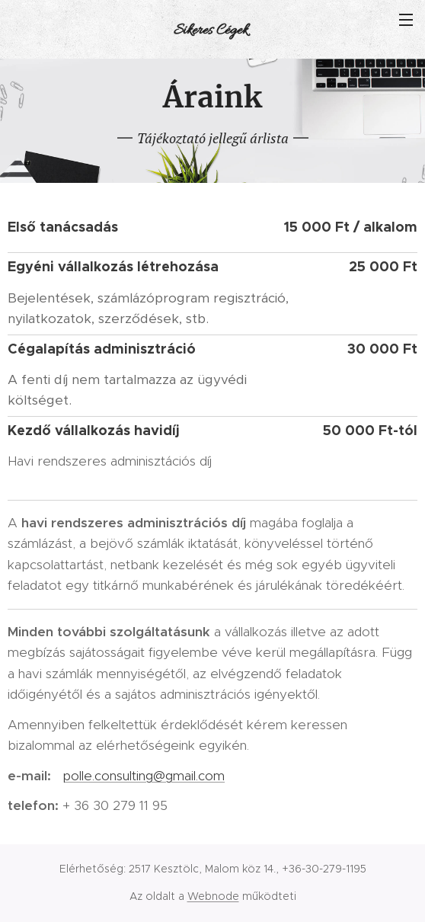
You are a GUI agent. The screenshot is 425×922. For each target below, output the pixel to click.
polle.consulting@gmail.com (143, 775)
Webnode (213, 896)
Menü (406, 20)
